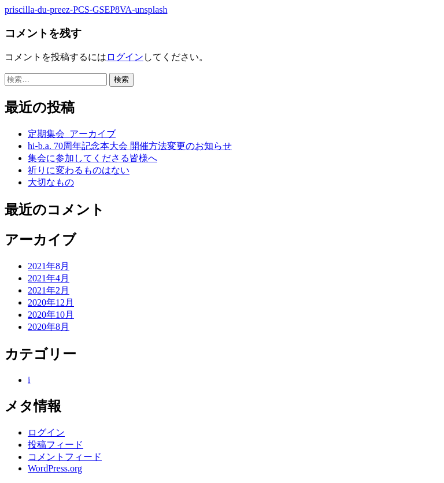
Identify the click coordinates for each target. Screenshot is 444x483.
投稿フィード (55, 444)
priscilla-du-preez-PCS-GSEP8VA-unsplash (86, 9)
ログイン (124, 57)
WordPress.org (55, 468)
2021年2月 (48, 290)
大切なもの (51, 182)
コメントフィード (65, 457)
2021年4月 (48, 278)
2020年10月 (51, 314)
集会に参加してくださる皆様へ (92, 158)
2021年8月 (48, 266)
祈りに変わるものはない (79, 170)
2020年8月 (48, 327)
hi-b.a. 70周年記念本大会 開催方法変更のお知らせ (130, 146)
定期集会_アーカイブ (72, 134)
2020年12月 (51, 302)
